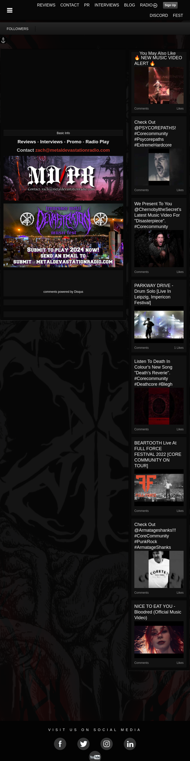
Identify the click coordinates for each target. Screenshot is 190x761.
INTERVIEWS (107, 5)
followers (17, 29)
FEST (178, 15)
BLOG (129, 5)
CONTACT (69, 5)
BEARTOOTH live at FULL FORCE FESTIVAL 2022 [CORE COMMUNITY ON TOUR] (157, 454)
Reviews (27, 141)
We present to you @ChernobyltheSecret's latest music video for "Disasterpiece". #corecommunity (157, 215)
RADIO (146, 5)
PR (87, 5)
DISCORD (159, 15)
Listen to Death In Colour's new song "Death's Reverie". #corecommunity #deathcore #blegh (153, 373)
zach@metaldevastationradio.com (72, 150)
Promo (75, 141)
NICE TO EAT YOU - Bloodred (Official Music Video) (157, 612)
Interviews (52, 141)
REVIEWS (46, 5)
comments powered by (63, 291)
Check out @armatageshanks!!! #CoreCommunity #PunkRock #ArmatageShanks (155, 536)
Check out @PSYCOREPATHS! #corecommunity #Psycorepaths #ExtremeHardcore (155, 133)
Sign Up (170, 5)
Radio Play (97, 141)
